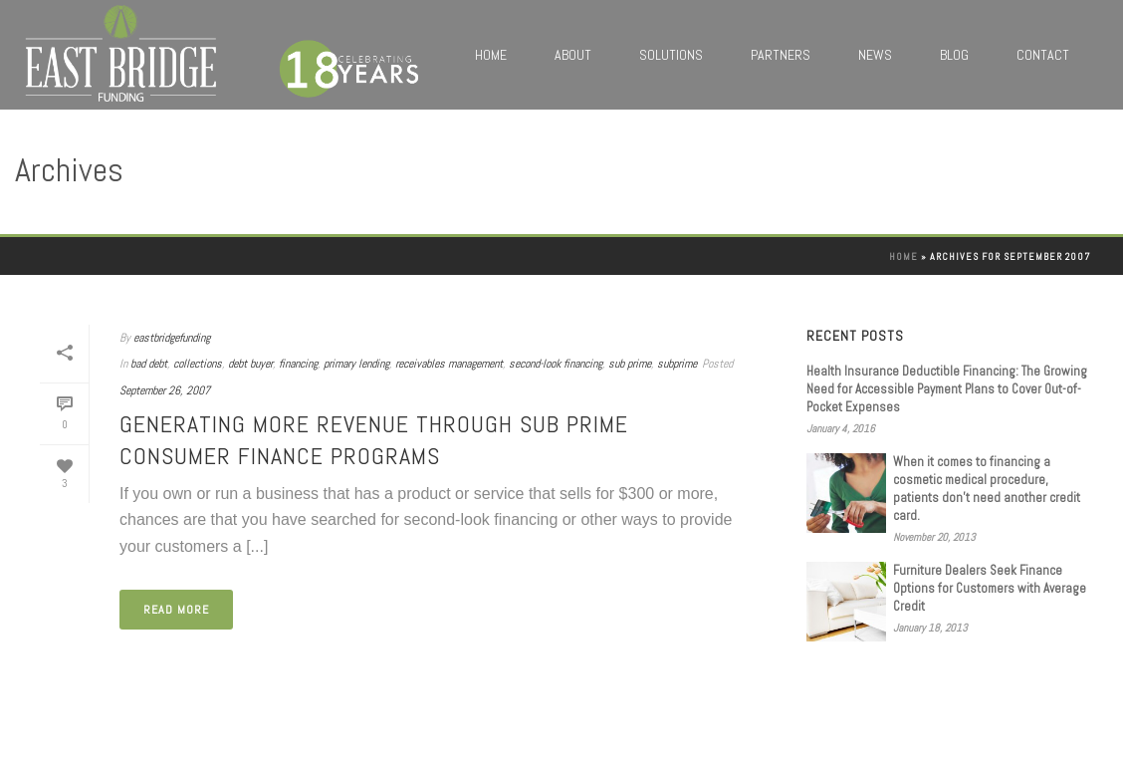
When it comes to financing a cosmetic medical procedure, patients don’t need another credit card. (986, 488)
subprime (677, 364)
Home (491, 55)
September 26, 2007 (164, 390)
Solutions (671, 55)
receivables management (449, 364)
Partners (780, 55)
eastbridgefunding (171, 338)
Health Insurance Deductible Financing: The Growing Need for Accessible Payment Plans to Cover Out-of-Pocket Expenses (946, 389)
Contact (1042, 55)
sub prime (629, 364)
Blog (954, 55)
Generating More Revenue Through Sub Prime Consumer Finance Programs (373, 439)
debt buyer (250, 364)
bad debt (148, 364)
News (875, 55)
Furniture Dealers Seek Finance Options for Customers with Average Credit (989, 588)
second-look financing (555, 364)
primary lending (356, 364)
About (573, 55)
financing (298, 364)
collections (197, 364)
